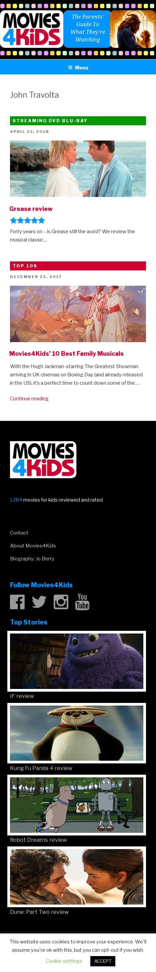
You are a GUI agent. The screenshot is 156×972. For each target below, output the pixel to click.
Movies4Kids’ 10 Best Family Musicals (66, 353)
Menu (78, 67)
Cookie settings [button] (64, 961)
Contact (19, 533)
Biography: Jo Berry (32, 559)
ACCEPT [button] (102, 961)
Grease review (31, 208)
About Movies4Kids (33, 546)
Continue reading (29, 399)
